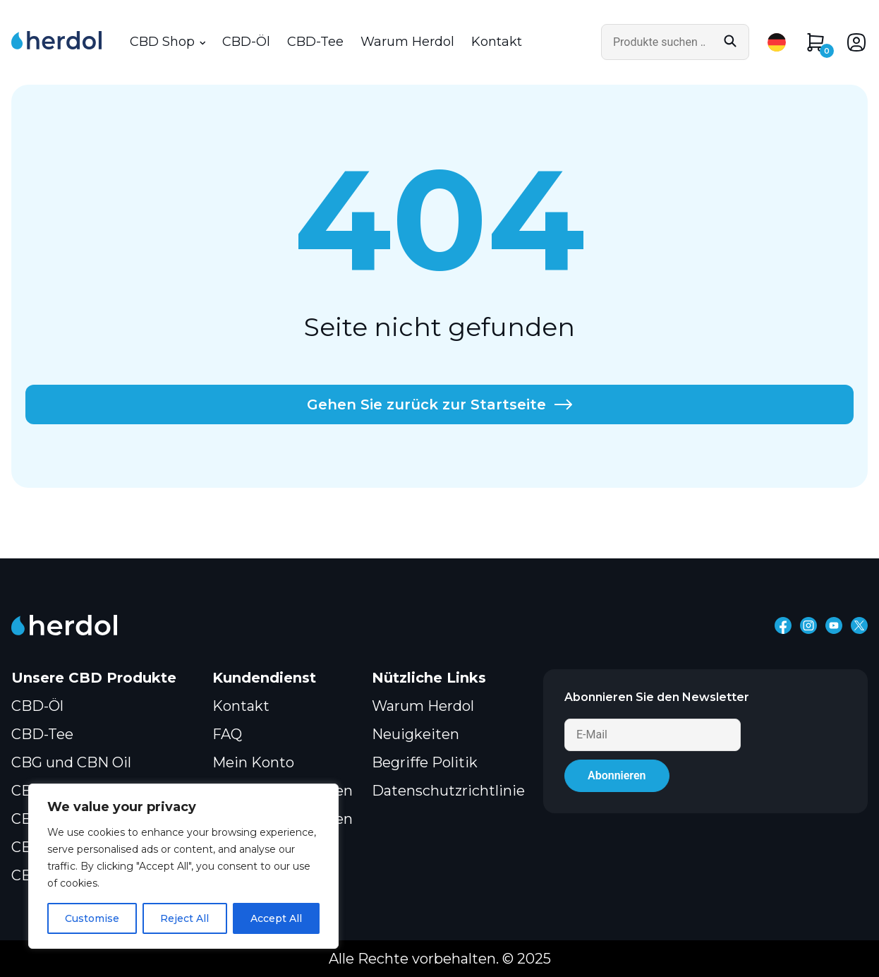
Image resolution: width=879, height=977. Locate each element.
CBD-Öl (246, 42)
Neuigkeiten (415, 734)
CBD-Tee (315, 42)
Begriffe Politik (425, 762)
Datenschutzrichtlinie (448, 790)
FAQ (227, 734)
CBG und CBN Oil (71, 762)
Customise (92, 918)
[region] (183, 866)
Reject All (184, 918)
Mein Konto (253, 762)
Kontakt (496, 42)
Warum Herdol (407, 42)
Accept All (276, 918)
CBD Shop (162, 42)
